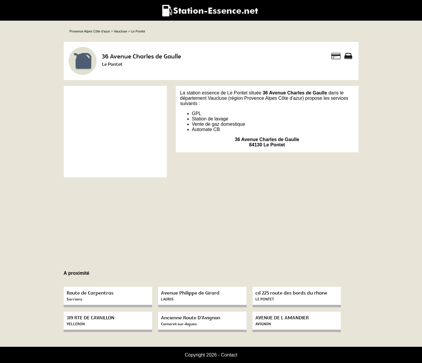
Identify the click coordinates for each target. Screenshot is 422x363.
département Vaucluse (203, 98)
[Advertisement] (115, 131)
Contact (229, 354)
